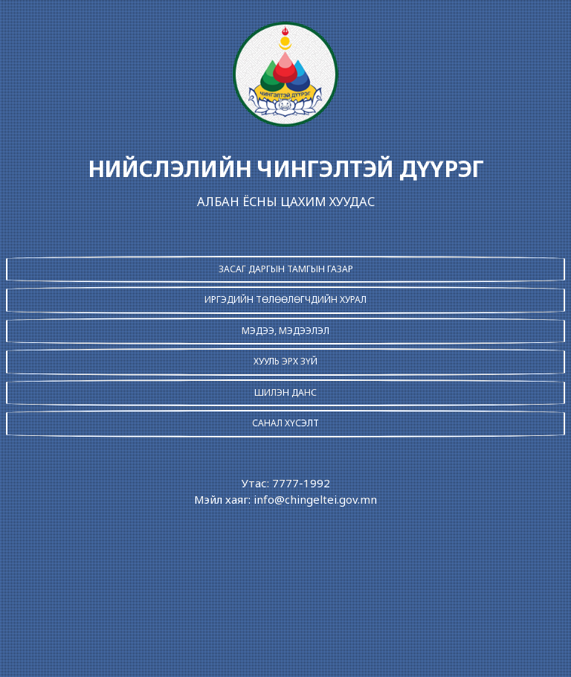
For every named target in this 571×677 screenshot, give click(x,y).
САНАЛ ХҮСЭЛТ (285, 423)
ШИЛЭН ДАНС (285, 392)
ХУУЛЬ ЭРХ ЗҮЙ (285, 361)
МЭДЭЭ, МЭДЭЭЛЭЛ (285, 330)
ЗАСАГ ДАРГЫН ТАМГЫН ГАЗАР (286, 269)
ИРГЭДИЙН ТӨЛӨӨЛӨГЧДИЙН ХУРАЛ (285, 299)
